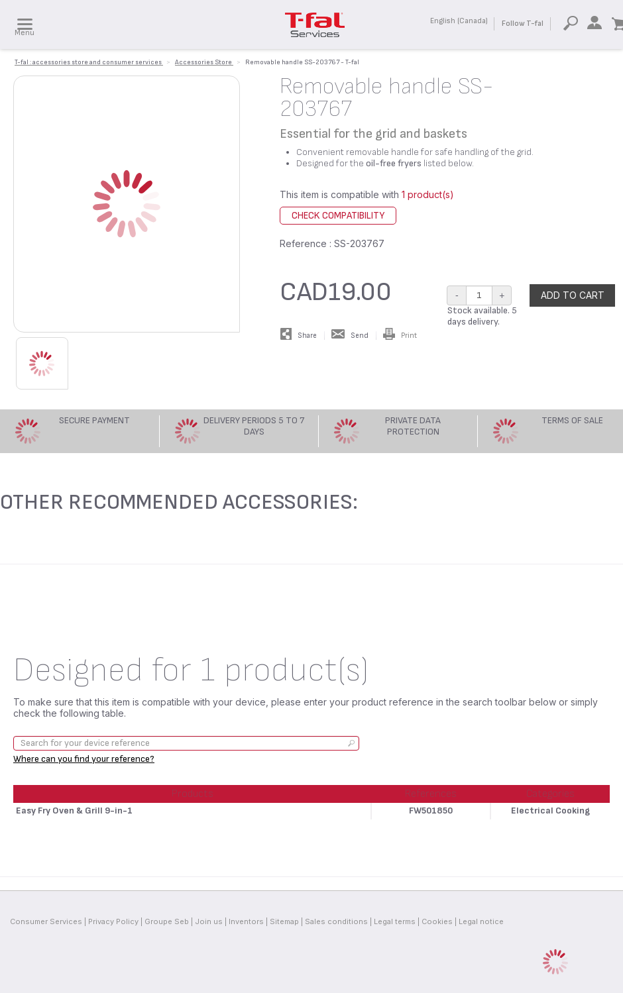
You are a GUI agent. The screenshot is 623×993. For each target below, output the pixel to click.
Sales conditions (336, 921)
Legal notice (481, 921)
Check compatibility (338, 215)
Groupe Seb (166, 921)
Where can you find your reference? (83, 758)
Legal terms (395, 921)
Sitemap (284, 921)
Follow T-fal (522, 23)
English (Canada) (459, 21)
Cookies (437, 921)
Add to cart (572, 295)
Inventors (246, 921)
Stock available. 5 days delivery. (482, 316)
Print (400, 335)
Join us (209, 921)
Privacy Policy (113, 921)
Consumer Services (46, 921)
